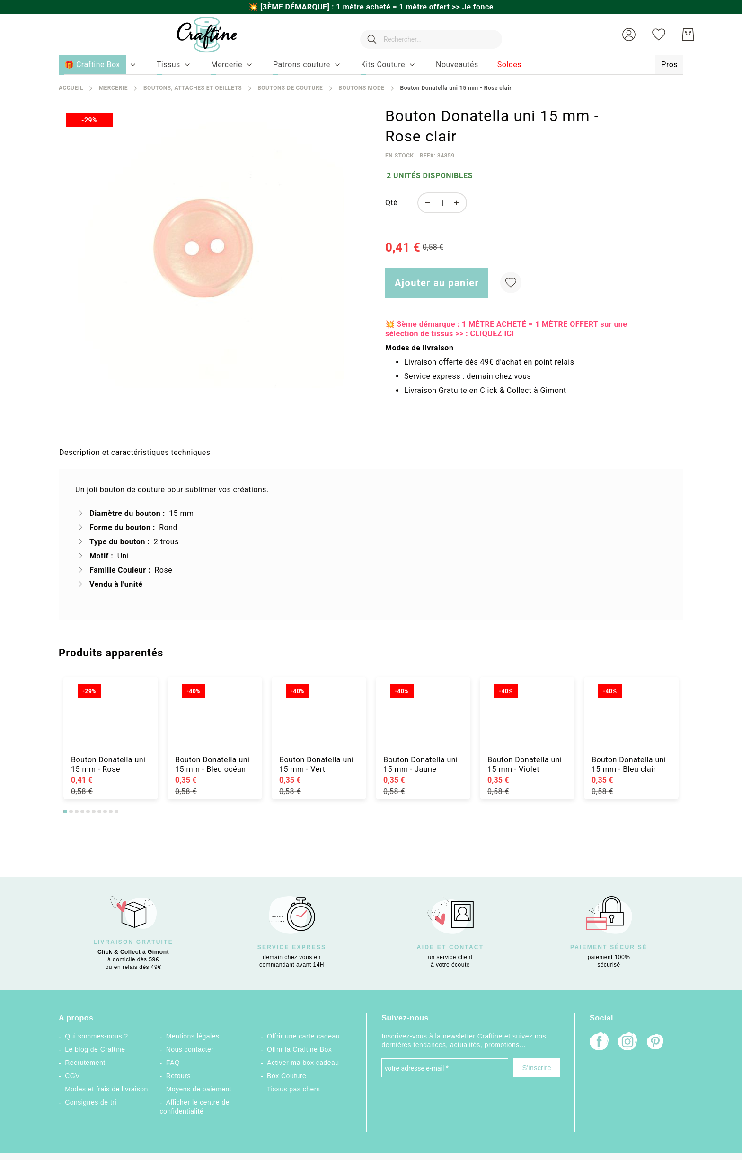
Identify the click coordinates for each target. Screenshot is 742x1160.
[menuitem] (168, 64)
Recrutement (85, 1062)
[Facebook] (599, 1042)
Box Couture (286, 1076)
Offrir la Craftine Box (299, 1049)
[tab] (135, 452)
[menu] (371, 65)
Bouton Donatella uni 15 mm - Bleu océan (212, 764)
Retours (178, 1076)
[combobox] (426, 34)
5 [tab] (88, 811)
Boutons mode (361, 88)
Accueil (71, 88)
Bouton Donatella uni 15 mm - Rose (108, 764)
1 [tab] (65, 811)
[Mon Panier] (688, 34)
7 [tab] (99, 811)
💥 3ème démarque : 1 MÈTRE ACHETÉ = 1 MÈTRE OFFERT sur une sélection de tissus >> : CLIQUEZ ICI (506, 329)
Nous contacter (190, 1049)
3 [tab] (77, 811)
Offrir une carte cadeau (303, 1036)
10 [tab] (116, 811)
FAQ (173, 1062)
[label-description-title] (135, 452)
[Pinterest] (655, 1042)
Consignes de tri (90, 1102)
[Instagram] (627, 1042)
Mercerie (113, 88)
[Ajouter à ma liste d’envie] (510, 282)
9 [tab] (111, 811)
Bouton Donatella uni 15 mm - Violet (524, 764)
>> (473, 6)
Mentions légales (193, 1036)
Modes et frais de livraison (106, 1089)
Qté (391, 202)
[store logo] (197, 34)
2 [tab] (71, 811)
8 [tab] (105, 811)
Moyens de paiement (199, 1089)
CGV (72, 1076)
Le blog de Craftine (95, 1049)
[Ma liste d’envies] (658, 34)
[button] (629, 34)
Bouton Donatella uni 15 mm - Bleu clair (629, 764)
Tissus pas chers (293, 1089)
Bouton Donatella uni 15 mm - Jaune (420, 764)
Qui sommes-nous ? (96, 1036)
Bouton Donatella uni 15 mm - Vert (316, 764)
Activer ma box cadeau (303, 1062)
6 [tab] (94, 811)
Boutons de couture (290, 88)
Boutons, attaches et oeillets (192, 88)
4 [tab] (82, 811)
